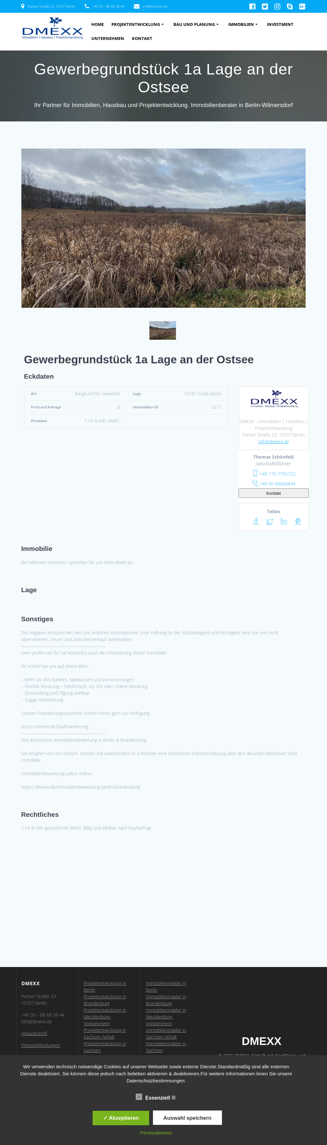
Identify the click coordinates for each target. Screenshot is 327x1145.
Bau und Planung (194, 24)
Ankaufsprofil (34, 1033)
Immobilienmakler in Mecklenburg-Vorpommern (166, 1016)
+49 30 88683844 (273, 484)
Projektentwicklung (135, 24)
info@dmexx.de (273, 441)
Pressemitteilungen (40, 1045)
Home (97, 24)
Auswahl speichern (187, 1118)
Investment (280, 24)
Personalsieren (156, 1132)
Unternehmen (107, 38)
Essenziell (156, 1097)
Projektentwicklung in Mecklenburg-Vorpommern (105, 1016)
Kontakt (142, 38)
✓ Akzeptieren (121, 1118)
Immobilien (241, 24)
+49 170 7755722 (273, 474)
